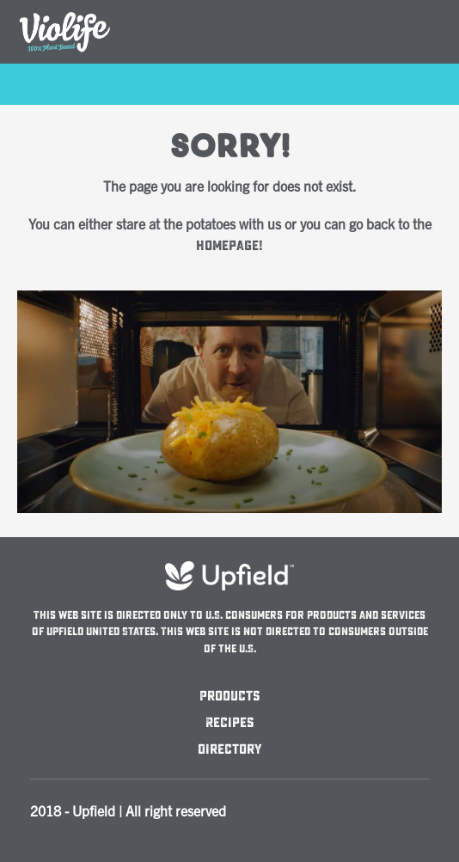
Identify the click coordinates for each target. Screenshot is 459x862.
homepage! (229, 246)
